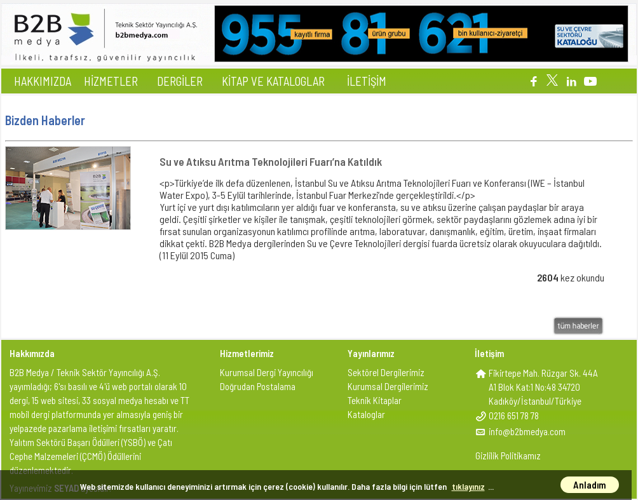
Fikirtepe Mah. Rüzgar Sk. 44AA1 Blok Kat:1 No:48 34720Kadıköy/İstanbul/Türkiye (543, 387)
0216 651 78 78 (514, 415)
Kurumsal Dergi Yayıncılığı (266, 372)
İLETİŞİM (366, 81)
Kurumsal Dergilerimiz (388, 386)
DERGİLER (180, 81)
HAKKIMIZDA (42, 81)
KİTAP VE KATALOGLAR (273, 81)
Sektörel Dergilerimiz (386, 372)
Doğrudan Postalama (257, 386)
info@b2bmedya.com (527, 431)
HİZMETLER (111, 81)
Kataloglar (366, 414)
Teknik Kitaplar (375, 400)
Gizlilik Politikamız (508, 455)
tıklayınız (468, 486)
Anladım (589, 484)
